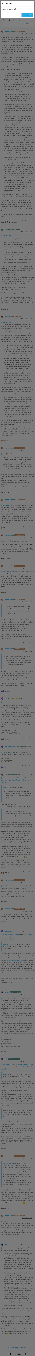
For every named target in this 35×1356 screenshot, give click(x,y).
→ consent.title (27, 15)
